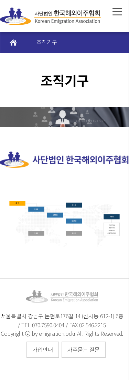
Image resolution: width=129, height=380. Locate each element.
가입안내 (42, 349)
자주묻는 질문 (83, 349)
